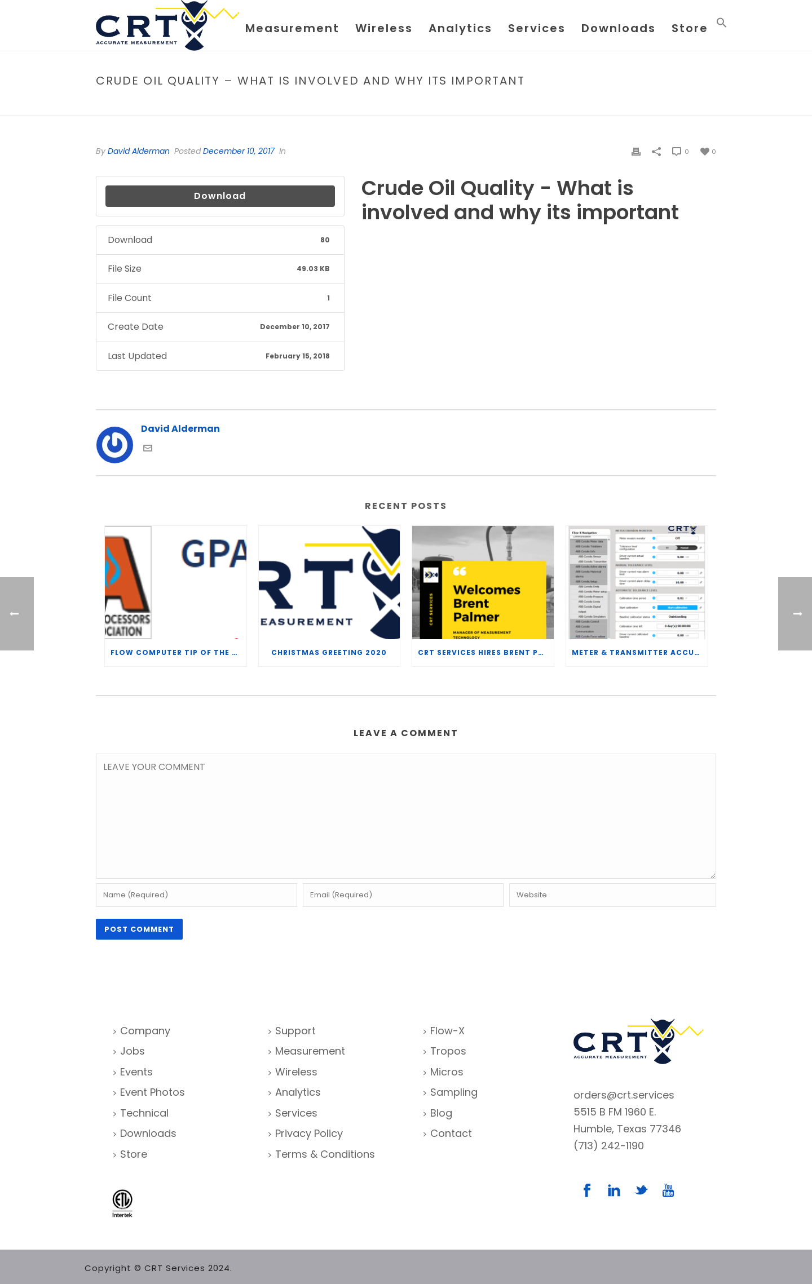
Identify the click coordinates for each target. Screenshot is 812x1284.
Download (220, 195)
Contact (447, 1133)
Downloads (618, 28)
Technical (141, 1113)
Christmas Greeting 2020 (329, 652)
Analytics (460, 28)
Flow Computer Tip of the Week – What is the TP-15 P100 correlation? (178, 652)
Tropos (444, 1051)
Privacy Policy (305, 1133)
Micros (443, 1072)
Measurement (292, 28)
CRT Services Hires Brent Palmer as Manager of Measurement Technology (486, 652)
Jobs (129, 1051)
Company (141, 1031)
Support (292, 1031)
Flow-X (444, 1031)
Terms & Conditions (321, 1154)
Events (133, 1072)
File (464, 104)
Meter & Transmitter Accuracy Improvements (640, 652)
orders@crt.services (623, 1095)
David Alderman (139, 151)
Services (537, 28)
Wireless (384, 28)
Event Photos (149, 1092)
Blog (437, 1113)
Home (440, 104)
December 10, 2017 (239, 151)
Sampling (450, 1092)
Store (690, 28)
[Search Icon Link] (721, 25)
